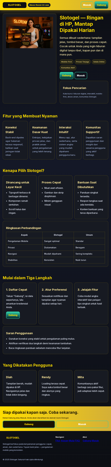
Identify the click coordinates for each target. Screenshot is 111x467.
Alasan (64, 440)
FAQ (77, 440)
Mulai (72, 440)
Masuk (87, 4)
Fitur (58, 440)
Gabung (101, 4)
